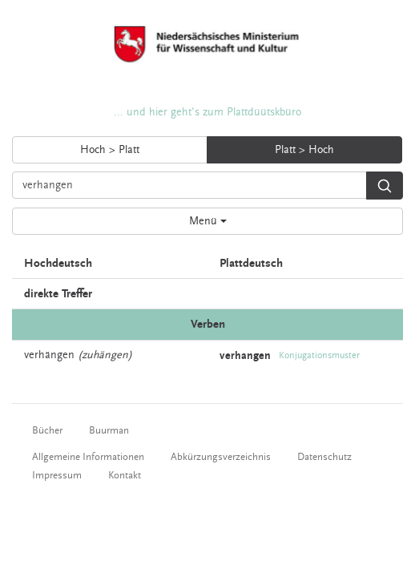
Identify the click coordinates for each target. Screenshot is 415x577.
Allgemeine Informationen (88, 456)
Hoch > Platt (109, 149)
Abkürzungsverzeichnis (221, 456)
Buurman (109, 430)
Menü (208, 221)
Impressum (57, 475)
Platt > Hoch (304, 149)
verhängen (49, 355)
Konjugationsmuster (319, 355)
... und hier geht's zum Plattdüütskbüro (207, 112)
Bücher (47, 430)
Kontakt (124, 475)
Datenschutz (324, 456)
